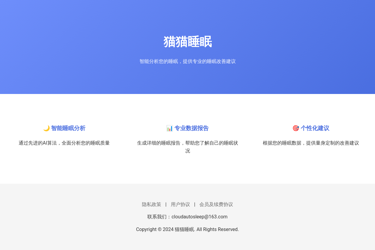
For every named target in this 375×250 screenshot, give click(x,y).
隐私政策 (151, 204)
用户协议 (180, 204)
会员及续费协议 (216, 204)
